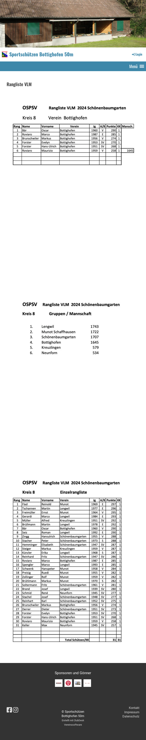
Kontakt (134, 708)
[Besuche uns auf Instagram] (15, 710)
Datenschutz (130, 716)
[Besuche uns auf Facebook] (9, 710)
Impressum (131, 712)
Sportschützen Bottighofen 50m (41, 54)
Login (136, 54)
